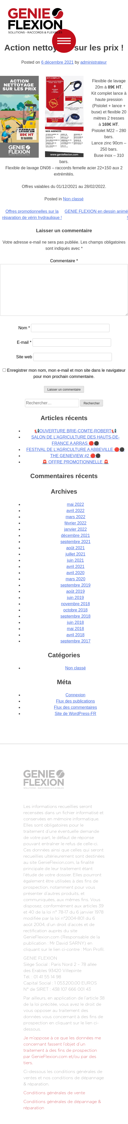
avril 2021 (75, 566)
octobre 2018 (75, 610)
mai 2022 (75, 504)
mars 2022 (75, 517)
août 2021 (75, 548)
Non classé (73, 199)
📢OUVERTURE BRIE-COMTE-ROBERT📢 (75, 431)
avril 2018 (75, 635)
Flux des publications (75, 701)
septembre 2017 (75, 641)
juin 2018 (75, 622)
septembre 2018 (75, 616)
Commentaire (64, 261)
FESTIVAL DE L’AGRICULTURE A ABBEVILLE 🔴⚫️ (75, 449)
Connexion (76, 695)
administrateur (93, 62)
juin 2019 (75, 597)
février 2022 (76, 523)
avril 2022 (75, 510)
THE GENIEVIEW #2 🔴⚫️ (75, 456)
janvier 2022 (75, 529)
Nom (24, 328)
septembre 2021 (75, 541)
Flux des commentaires (75, 707)
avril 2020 (75, 573)
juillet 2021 (76, 554)
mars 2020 (75, 579)
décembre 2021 (75, 535)
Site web (24, 357)
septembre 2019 (75, 585)
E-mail (24, 342)
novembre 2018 (75, 604)
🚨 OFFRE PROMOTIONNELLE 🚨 (75, 462)
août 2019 (75, 591)
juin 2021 (75, 560)
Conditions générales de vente (54, 1093)
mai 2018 (75, 628)
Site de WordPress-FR (75, 713)
